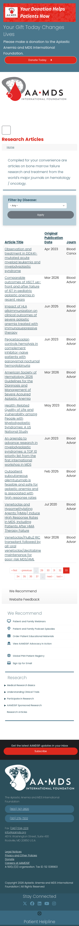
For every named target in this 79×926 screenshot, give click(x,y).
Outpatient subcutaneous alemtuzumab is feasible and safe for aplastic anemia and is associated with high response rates (21, 484)
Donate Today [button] (40, 60)
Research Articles (17, 712)
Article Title (14, 242)
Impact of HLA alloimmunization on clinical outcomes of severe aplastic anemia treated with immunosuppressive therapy (21, 319)
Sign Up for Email (19, 663)
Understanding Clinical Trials (23, 692)
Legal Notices (13, 851)
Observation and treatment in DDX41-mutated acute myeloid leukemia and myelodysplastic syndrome (22, 260)
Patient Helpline (39, 922)
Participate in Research (20, 698)
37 (38, 576)
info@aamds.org (15, 832)
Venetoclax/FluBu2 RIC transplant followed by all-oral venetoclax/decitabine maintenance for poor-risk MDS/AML (23, 548)
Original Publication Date (53, 237)
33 (67, 570)
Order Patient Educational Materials (30, 636)
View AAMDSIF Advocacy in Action (29, 643)
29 (42, 570)
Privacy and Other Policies (21, 855)
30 (49, 570)
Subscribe (41, 751)
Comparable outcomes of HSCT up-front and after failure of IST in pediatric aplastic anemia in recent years (23, 288)
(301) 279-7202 (19, 818)
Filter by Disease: (22, 200)
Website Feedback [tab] (24, 599)
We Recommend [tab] (23, 591)
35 (25, 576)
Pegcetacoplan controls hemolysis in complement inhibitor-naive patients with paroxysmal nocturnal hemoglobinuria (22, 352)
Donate (9, 859)
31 (55, 570)
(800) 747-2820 (19, 809)
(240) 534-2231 (19, 828)
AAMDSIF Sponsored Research (24, 705)
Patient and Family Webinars (26, 621)
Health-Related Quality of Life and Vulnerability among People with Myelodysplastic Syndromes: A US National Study (21, 418)
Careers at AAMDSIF (17, 863)
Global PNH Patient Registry (25, 656)
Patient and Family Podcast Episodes (31, 629)
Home (10, 147)
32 (61, 570)
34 (18, 576)
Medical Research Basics (21, 685)
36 (31, 576)
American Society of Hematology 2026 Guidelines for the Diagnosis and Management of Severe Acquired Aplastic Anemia (21, 385)
